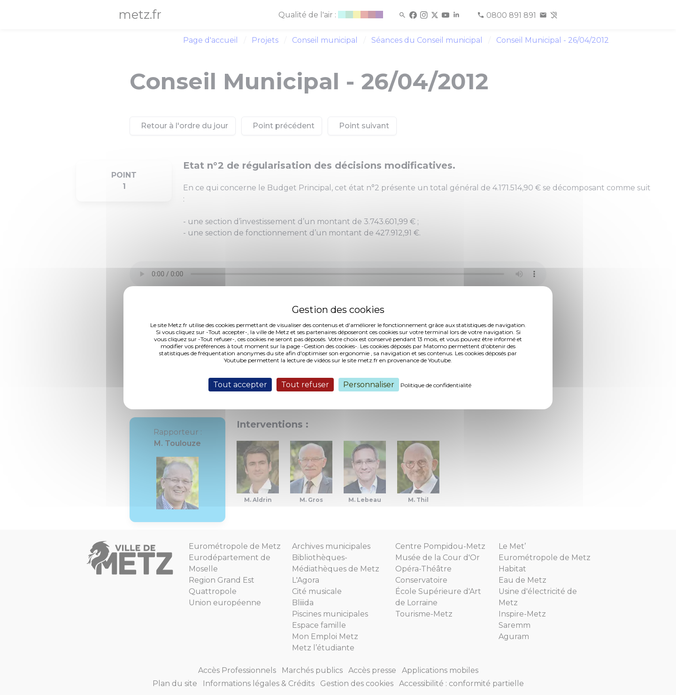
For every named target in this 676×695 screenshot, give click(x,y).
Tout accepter (240, 384)
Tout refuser (305, 384)
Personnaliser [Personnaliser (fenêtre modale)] (368, 384)
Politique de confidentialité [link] (435, 384)
